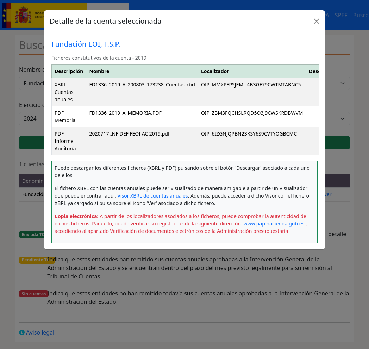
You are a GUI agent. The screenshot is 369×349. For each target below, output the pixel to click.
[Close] (316, 21)
